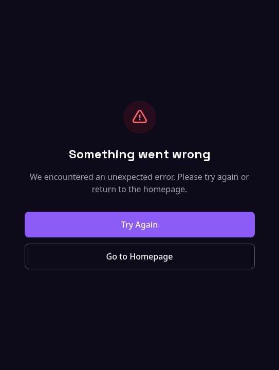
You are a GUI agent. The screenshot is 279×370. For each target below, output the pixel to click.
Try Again (139, 224)
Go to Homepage (139, 256)
